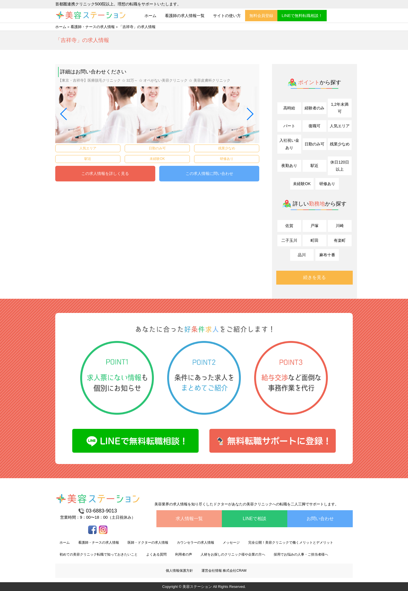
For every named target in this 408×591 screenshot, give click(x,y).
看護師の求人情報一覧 (185, 15)
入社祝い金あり (289, 144)
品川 (302, 255)
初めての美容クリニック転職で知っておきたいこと (99, 554)
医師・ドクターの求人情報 (148, 543)
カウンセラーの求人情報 (195, 543)
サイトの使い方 (227, 15)
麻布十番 (327, 255)
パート (289, 126)
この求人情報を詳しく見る (105, 173)
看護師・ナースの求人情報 (93, 27)
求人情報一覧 (189, 518)
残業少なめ (340, 144)
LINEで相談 (255, 518)
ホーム (150, 15)
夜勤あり (289, 165)
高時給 (289, 108)
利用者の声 (183, 554)
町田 (314, 240)
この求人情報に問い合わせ (209, 173)
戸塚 (314, 225)
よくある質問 (156, 554)
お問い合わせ (320, 518)
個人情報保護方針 (179, 571)
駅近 (314, 165)
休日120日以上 (339, 165)
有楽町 (340, 240)
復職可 (314, 126)
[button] (64, 114)
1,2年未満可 (339, 108)
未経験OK (302, 183)
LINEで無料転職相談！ (302, 15)
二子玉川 (289, 240)
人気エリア (340, 126)
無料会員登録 (261, 15)
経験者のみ (314, 108)
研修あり (327, 183)
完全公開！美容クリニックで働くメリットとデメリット (290, 543)
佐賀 (289, 225)
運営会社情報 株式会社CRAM (223, 571)
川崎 (340, 225)
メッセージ (231, 543)
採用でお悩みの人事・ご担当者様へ (301, 554)
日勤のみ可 (314, 144)
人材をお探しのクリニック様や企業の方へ (233, 554)
